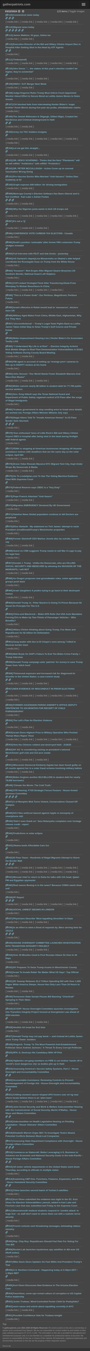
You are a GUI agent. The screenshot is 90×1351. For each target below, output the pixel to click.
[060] (9, 654)
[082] (9, 386)
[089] (9, 307)
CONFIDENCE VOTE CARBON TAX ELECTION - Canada (43, 233)
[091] (9, 283)
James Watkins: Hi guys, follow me (32, 35)
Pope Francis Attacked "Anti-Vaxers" (33, 496)
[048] (9, 790)
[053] (9, 744)
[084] (9, 361)
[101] (9, 176)
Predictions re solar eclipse (27, 833)
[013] (9, 1190)
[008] (9, 1249)
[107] (9, 104)
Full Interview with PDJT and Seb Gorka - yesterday (40, 253)
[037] (9, 918)
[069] (9, 538)
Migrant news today (23, 27)
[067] (9, 563)
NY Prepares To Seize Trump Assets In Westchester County (45, 967)
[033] (9, 967)
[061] (9, 642)
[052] (9, 749)
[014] (9, 1179)
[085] (9, 346)
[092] (9, 270)
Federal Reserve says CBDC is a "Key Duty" (36, 487)
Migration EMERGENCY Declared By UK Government (41, 505)
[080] (9, 409)
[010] (9, 1226)
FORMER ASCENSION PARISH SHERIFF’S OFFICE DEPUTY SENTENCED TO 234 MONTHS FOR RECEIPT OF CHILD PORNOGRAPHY (41, 708)
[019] (9, 1121)
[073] (9, 496)
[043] (9, 845)
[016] (9, 1152)
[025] (9, 1052)
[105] (9, 132)
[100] (9, 184)
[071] (9, 514)
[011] (9, 1210)
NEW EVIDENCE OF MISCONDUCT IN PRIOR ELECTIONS (44, 689)
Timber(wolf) (20, 59)
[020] (9, 1107)
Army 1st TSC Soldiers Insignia (30, 132)
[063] (9, 614)
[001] (9, 1315)
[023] (9, 1069)
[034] (9, 955)
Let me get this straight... (26, 148)
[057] (9, 689)
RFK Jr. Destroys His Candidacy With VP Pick (37, 1052)
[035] (9, 943)
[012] (9, 1199)
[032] (9, 972)
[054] (9, 732)
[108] (9, 93)
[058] (9, 673)
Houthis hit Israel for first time (29, 1027)
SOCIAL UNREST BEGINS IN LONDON (33, 909)
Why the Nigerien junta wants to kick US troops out (40, 209)
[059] (9, 662)
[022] (9, 1080)
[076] (9, 464)
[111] (9, 59)
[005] (9, 1285)
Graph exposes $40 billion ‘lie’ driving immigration (40, 184)
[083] (9, 374)
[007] (9, 1262)
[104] (9, 148)
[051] (9, 765)
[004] (9, 1293)
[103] (9, 160)
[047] (9, 801)
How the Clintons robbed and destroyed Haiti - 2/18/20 (42, 744)
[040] (9, 885)
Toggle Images (77, 11)
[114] (9, 27)
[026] (9, 1044)
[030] (9, 996)
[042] (9, 857)
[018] (9, 1133)
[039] (9, 897)
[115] (9, 15)
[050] (9, 777)
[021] (9, 1094)
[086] (9, 338)
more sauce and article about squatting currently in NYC (43, 1306)
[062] (9, 629)
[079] (9, 417)
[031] (9, 981)
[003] (9, 1301)
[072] (9, 505)
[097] (9, 221)
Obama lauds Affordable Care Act (31, 845)
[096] (9, 233)
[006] (9, 1270)
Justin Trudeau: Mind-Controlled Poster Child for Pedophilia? (46, 1301)
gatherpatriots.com (16, 4)
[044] (9, 833)
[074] (9, 487)
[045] (9, 821)
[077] (9, 448)
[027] (9, 1036)
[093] (9, 258)
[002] (9, 1306)
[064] (9, 602)
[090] (9, 295)
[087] (9, 323)
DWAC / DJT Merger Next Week (29, 84)
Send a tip (7, 1346)
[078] (9, 433)
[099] (9, 193)
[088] (9, 315)
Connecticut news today (26, 15)
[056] (9, 705)
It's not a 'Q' (19, 221)
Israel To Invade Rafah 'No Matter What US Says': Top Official (46, 972)
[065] (9, 590)
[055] (9, 720)
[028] (9, 1027)
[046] (9, 813)
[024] (9, 1060)
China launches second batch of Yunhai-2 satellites (40, 1190)
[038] (9, 909)
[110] (9, 68)
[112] (9, 44)
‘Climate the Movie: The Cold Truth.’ (32, 785)
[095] (9, 242)
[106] (9, 116)
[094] (9, 253)
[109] (9, 84)
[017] (9, 1141)
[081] (9, 394)
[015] (9, 1167)
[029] (9, 1009)
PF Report (18, 897)
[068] (9, 551)
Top (4, 1324)
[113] (9, 35)
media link (12, 21)
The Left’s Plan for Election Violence (32, 720)
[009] (9, 1241)
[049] (9, 785)
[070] (9, 526)
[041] (9, 877)
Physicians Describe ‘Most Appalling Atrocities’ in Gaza (43, 918)
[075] (9, 476)
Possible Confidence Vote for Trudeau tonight (37, 1315)
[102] (9, 168)
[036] (9, 927)
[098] (9, 209)
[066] (9, 578)
